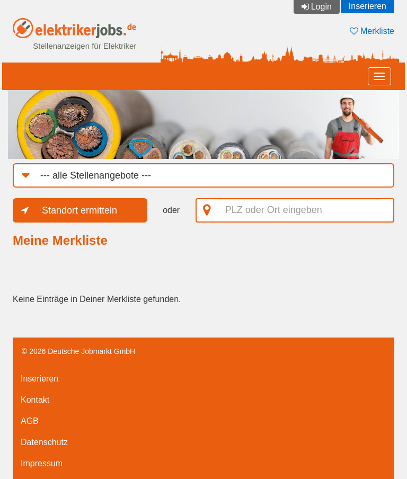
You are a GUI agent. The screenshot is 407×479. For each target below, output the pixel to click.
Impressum (42, 463)
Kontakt (35, 399)
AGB (30, 420)
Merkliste (372, 31)
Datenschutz (44, 442)
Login (321, 6)
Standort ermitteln (79, 210)
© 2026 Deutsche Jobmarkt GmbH (78, 351)
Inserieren (367, 6)
